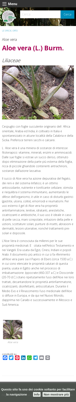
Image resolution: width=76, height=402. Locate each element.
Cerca (67, 14)
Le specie (7, 30)
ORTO (15, 30)
